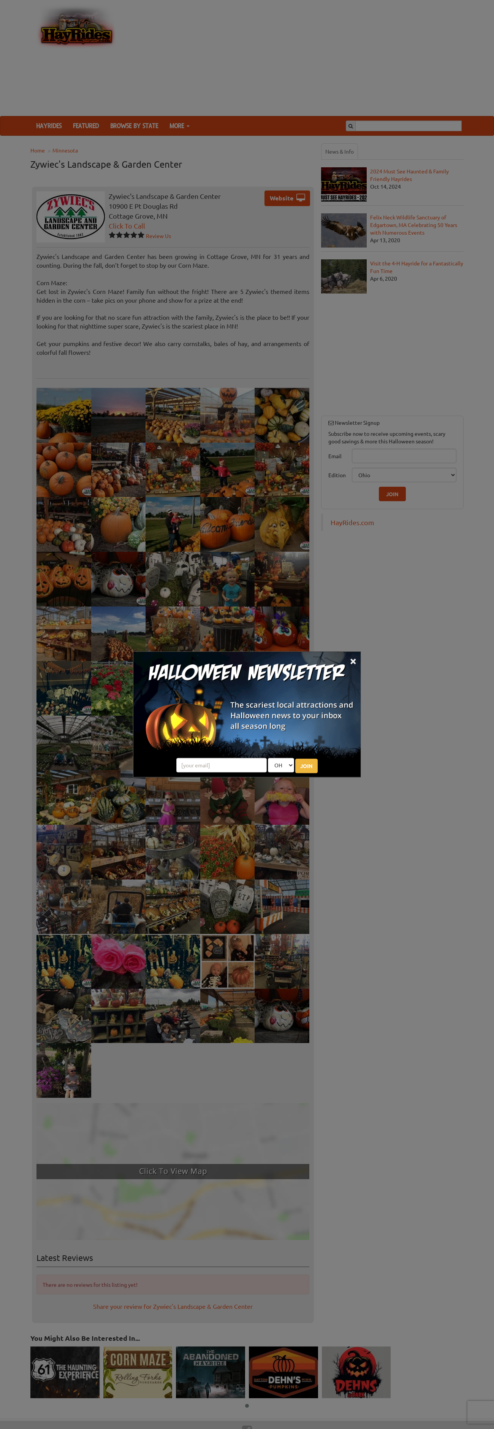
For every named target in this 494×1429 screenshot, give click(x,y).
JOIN (306, 766)
